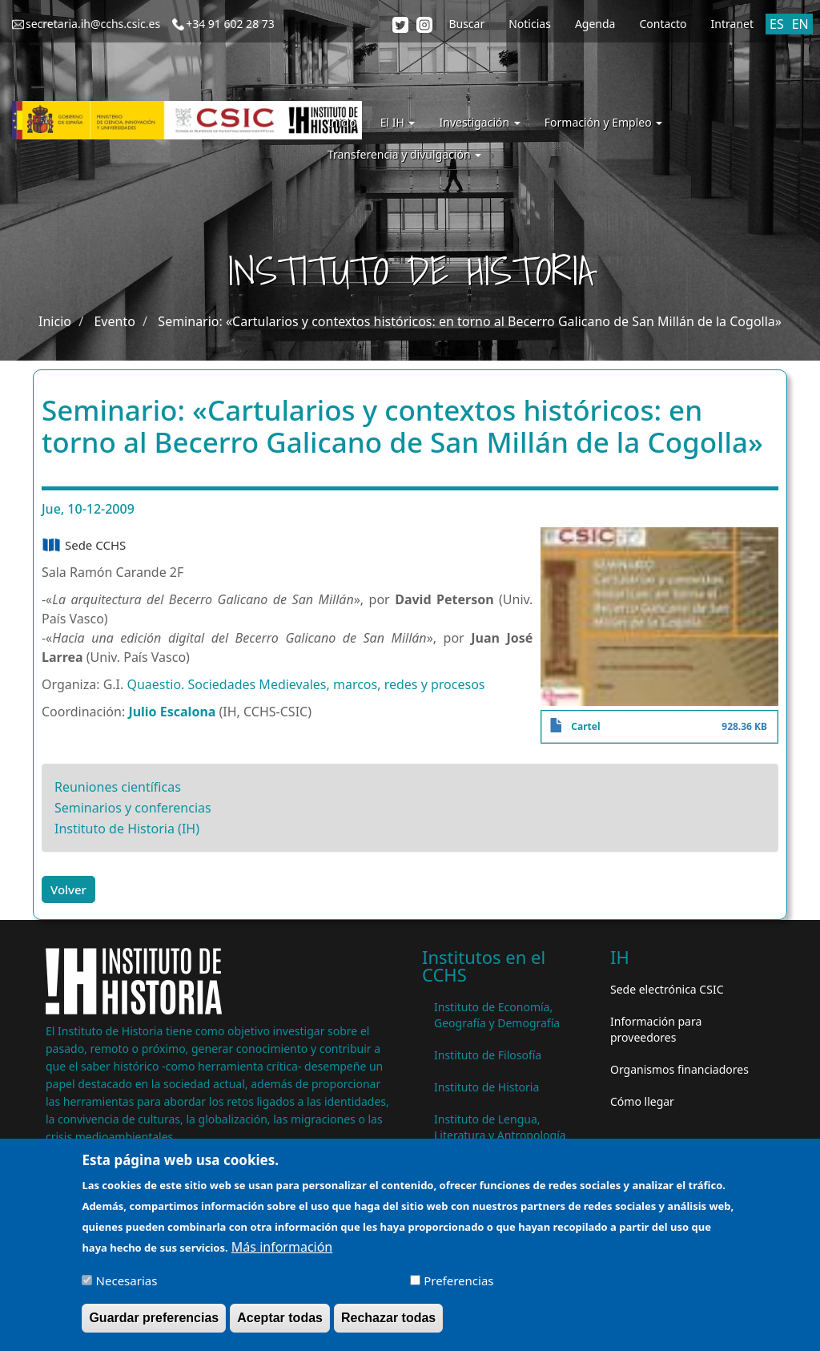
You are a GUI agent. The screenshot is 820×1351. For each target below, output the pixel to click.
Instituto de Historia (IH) (126, 828)
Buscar (466, 23)
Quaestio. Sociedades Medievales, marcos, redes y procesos (305, 684)
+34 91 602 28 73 (230, 23)
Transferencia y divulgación (404, 154)
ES (777, 24)
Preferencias (458, 1288)
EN (800, 24)
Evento (114, 321)
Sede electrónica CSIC (666, 989)
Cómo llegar (642, 1101)
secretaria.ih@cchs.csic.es (93, 23)
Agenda (595, 23)
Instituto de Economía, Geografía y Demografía (497, 1014)
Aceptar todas (280, 1326)
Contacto (662, 23)
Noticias (529, 23)
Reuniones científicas (117, 787)
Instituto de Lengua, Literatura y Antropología (500, 1127)
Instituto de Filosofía (487, 1055)
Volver (68, 889)
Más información (281, 1255)
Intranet (732, 23)
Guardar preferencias (154, 1326)
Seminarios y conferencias (132, 808)
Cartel (585, 726)
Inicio (342, 122)
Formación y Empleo (603, 122)
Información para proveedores (655, 1029)
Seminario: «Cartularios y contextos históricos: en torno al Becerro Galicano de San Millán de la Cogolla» (470, 321)
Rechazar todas (388, 1326)
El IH (398, 122)
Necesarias (127, 1288)
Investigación (479, 122)
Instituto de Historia (486, 1087)
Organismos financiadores (679, 1069)
